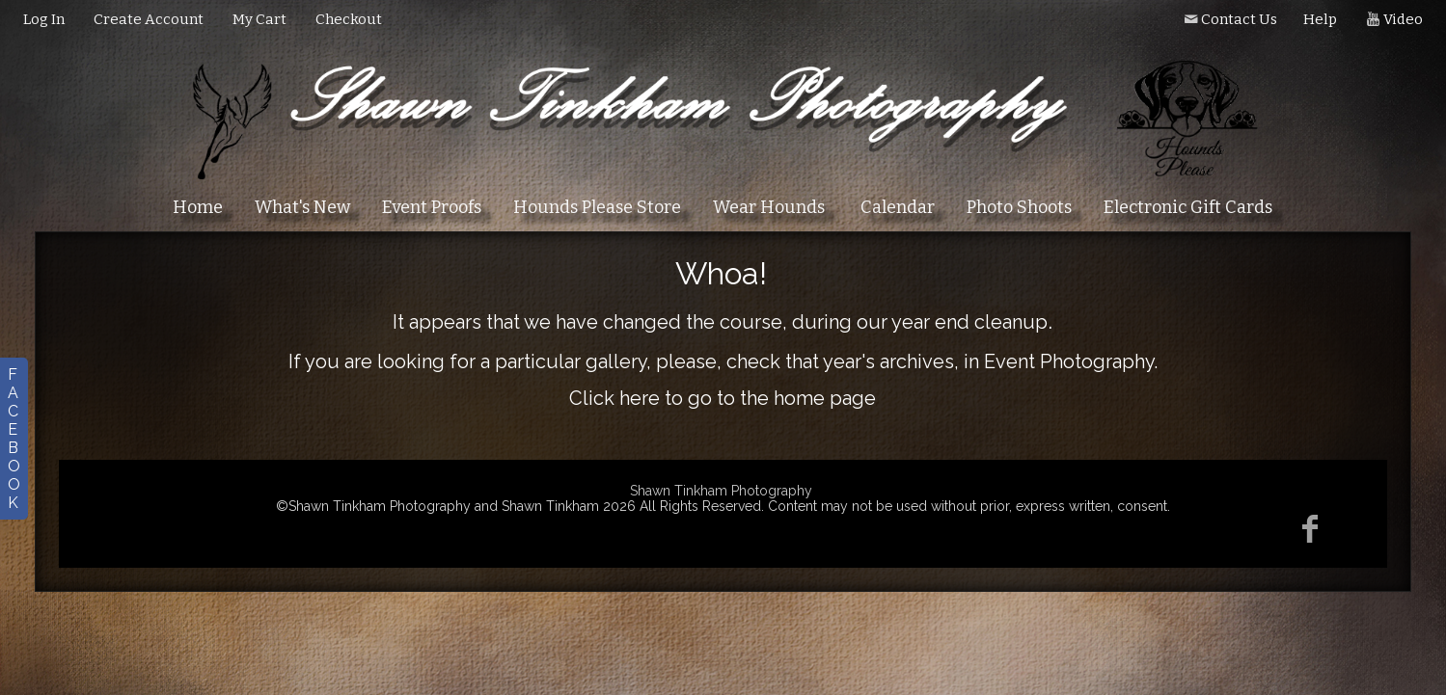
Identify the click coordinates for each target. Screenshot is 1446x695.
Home (198, 207)
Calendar (897, 207)
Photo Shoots (1019, 207)
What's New (302, 207)
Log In (44, 19)
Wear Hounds (769, 207)
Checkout (348, 19)
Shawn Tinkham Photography (721, 490)
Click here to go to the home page (722, 398)
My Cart (260, 19)
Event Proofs (431, 207)
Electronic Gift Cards (1188, 207)
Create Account (149, 19)
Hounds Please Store (597, 207)
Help (1320, 19)
